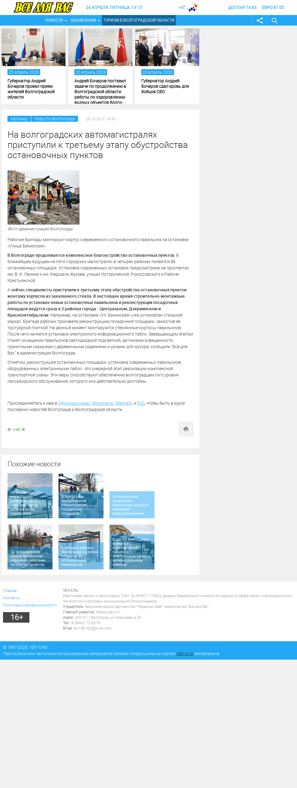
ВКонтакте (102, 403)
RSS (141, 403)
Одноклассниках (74, 403)
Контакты (11, 597)
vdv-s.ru (184, 653)
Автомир (19, 118)
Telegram (123, 403)
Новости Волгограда (54, 118)
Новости (54, 20)
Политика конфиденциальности (30, 604)
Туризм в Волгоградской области (139, 20)
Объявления (83, 20)
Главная (10, 590)
